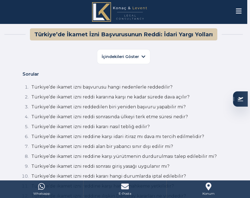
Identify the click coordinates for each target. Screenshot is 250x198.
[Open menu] (239, 11)
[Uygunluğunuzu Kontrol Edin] (240, 99)
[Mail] (125, 189)
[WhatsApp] (42, 189)
